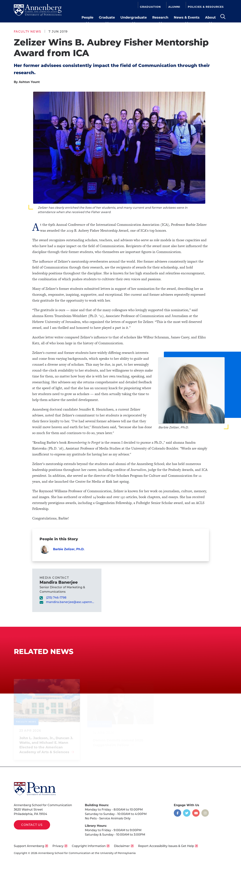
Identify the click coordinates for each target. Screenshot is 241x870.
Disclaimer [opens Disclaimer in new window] (122, 846)
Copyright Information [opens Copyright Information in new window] (89, 846)
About (210, 17)
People (87, 17)
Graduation (150, 6)
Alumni (174, 6)
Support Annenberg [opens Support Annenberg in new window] (29, 846)
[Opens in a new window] (177, 813)
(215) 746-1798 (56, 597)
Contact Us (32, 825)
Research (160, 17)
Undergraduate (133, 17)
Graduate (107, 17)
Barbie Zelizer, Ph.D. (68, 549)
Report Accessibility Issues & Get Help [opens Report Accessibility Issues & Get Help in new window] (166, 846)
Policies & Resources (206, 6)
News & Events (187, 17)
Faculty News (27, 31)
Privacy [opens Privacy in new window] (58, 846)
